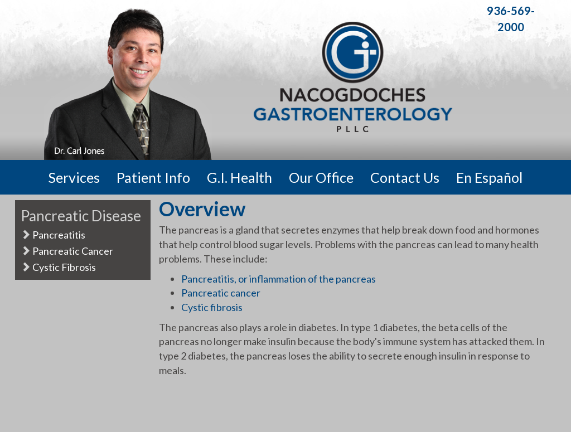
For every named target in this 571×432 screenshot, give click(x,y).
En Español (489, 177)
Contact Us (404, 177)
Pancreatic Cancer (67, 251)
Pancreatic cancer (220, 293)
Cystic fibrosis (212, 307)
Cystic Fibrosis (58, 267)
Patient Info (153, 177)
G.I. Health (239, 177)
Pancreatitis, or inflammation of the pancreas (278, 279)
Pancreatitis (53, 235)
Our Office (321, 177)
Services (74, 177)
